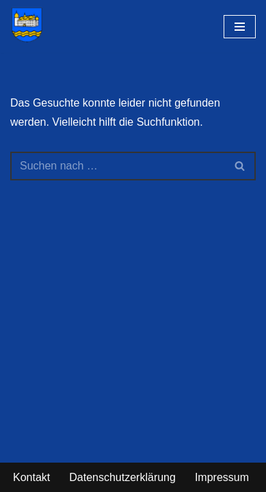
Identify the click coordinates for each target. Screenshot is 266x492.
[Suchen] (117, 166)
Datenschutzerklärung (122, 477)
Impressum (222, 477)
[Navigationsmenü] (240, 26)
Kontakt (31, 477)
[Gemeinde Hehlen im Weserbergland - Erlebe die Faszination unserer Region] (30, 24)
